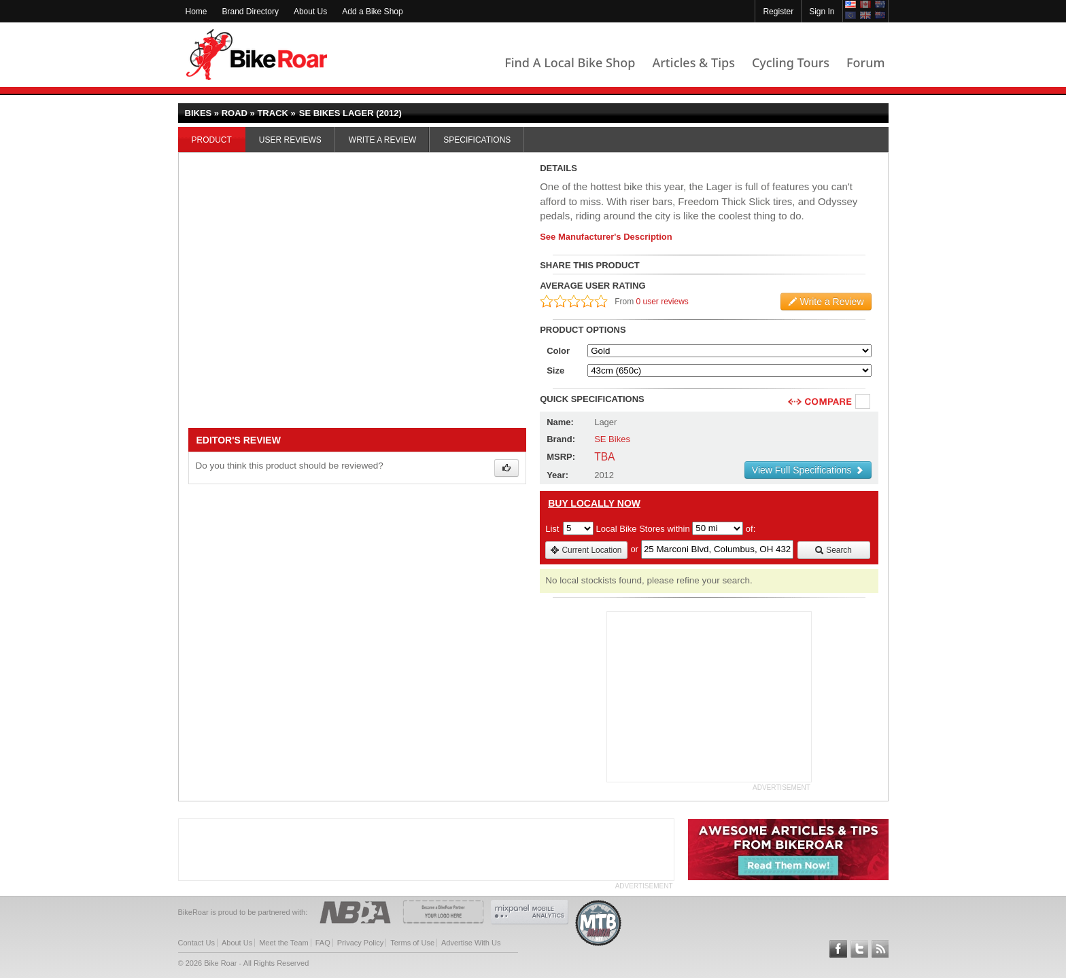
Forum (865, 62)
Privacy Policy (360, 943)
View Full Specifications (808, 470)
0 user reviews (662, 301)
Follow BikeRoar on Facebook (838, 949)
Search (833, 550)
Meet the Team (284, 943)
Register (778, 11)
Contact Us (196, 943)
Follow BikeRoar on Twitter (859, 949)
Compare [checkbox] (863, 402)
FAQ (322, 943)
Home (196, 11)
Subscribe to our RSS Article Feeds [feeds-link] (880, 949)
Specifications (477, 140)
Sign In (821, 11)
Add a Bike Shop (372, 11)
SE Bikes (612, 439)
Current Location (585, 550)
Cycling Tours (790, 62)
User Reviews (290, 140)
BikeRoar (256, 54)
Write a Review (382, 140)
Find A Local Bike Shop (569, 62)
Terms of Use (412, 943)
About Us (310, 11)
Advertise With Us (470, 943)
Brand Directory (250, 11)
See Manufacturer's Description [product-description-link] (606, 237)
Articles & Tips (693, 62)
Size (555, 370)
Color (558, 351)
